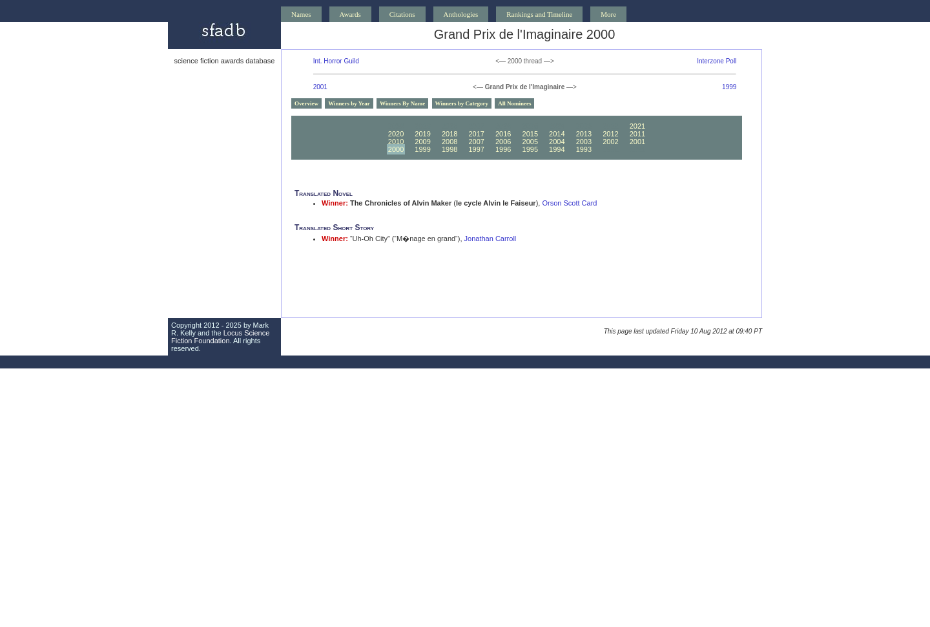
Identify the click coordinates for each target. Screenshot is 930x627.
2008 (449, 141)
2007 (476, 141)
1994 (556, 149)
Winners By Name (402, 103)
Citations (402, 14)
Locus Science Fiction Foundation (220, 337)
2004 (556, 141)
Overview (306, 103)
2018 (449, 134)
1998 (449, 149)
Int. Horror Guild (336, 61)
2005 (530, 141)
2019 (422, 134)
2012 (610, 134)
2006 (503, 141)
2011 (637, 134)
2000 (396, 149)
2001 (320, 86)
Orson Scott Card (569, 203)
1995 (530, 149)
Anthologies (461, 14)
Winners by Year (349, 103)
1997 (476, 149)
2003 (584, 141)
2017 (476, 134)
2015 (530, 134)
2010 (396, 141)
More (608, 14)
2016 (503, 134)
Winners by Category (461, 103)
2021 (637, 126)
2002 (610, 141)
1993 (584, 149)
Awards (350, 14)
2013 (584, 134)
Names (301, 14)
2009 (422, 141)
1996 (503, 149)
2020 (396, 134)
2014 (556, 134)
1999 (729, 86)
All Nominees (514, 103)
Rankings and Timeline (539, 14)
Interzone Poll (716, 61)
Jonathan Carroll (490, 238)
